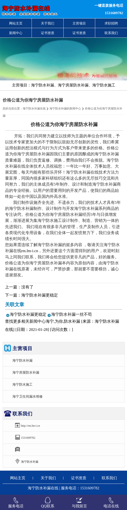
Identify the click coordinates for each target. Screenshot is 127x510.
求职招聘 (111, 23)
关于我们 (47, 23)
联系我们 (111, 33)
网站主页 (15, 23)
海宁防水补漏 (22, 360)
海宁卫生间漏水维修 (27, 396)
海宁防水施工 (22, 384)
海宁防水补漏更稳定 (39, 295)
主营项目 (79, 23)
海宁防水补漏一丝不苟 (71, 314)
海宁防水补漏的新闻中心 (65, 108)
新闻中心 (15, 33)
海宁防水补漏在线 (34, 108)
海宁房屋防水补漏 (25, 372)
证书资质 (47, 33)
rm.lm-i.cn (29, 251)
